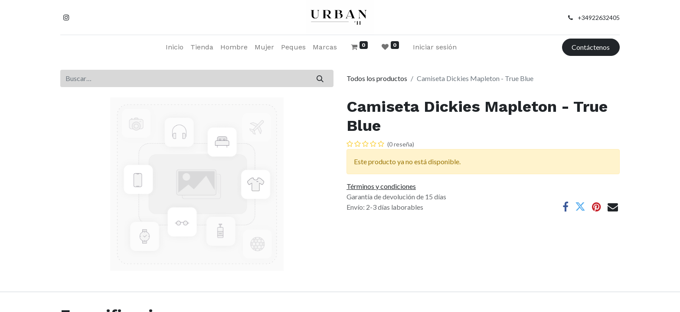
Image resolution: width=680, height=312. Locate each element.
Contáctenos (591, 47)
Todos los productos (377, 78)
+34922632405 (599, 17)
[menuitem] (174, 47)
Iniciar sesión (435, 47)
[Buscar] (320, 78)
